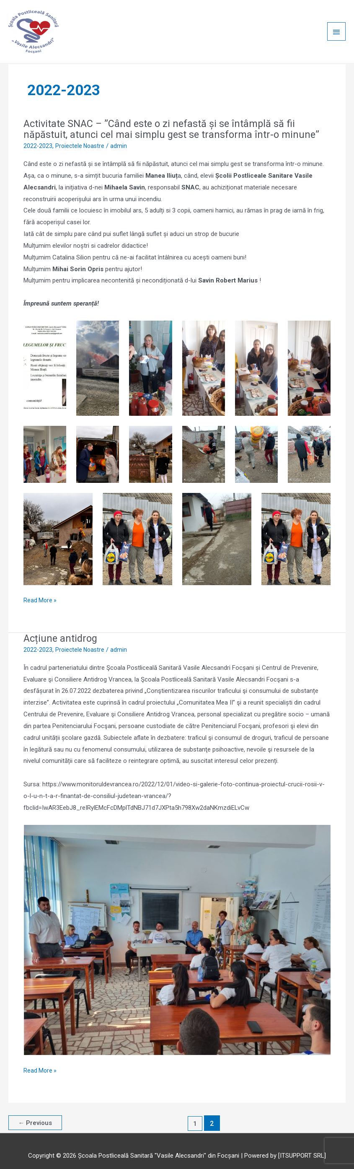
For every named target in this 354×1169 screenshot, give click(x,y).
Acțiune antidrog (61, 631)
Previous (36, 1116)
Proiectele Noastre (81, 139)
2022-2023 (38, 139)
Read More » (40, 591)
